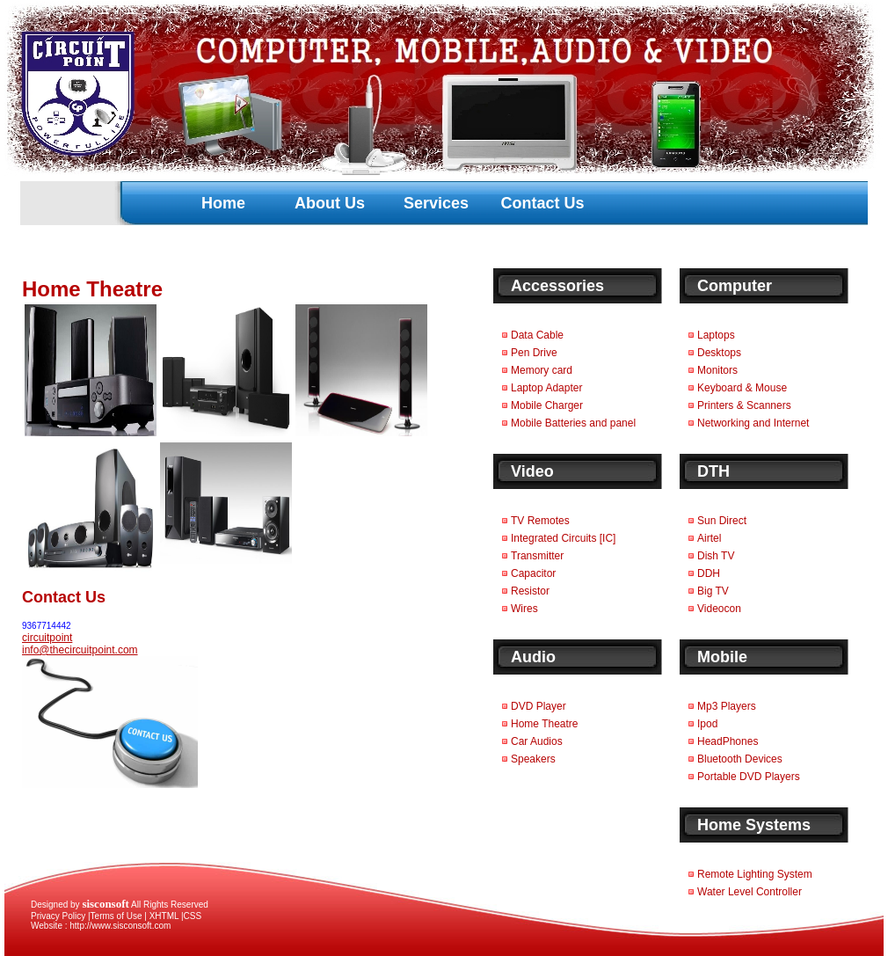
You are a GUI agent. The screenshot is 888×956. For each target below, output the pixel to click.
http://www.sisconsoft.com (120, 925)
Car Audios (537, 741)
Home (223, 203)
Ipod (707, 724)
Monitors (717, 370)
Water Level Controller (749, 892)
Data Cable (537, 335)
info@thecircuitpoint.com (80, 650)
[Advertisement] (324, 172)
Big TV (713, 591)
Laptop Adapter (546, 388)
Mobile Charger (547, 405)
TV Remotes (540, 520)
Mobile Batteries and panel (573, 423)
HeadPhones (727, 741)
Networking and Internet (753, 423)
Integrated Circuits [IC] (563, 538)
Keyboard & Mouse (742, 388)
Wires (524, 608)
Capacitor (533, 573)
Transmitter (537, 556)
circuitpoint (47, 637)
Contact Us (542, 203)
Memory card (541, 370)
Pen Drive (534, 353)
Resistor (530, 591)
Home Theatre (544, 724)
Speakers (533, 759)
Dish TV (715, 556)
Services (436, 203)
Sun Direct (721, 520)
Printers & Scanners (744, 405)
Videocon (719, 608)
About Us (330, 203)
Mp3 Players (726, 706)
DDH (708, 573)
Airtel (709, 538)
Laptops (716, 335)
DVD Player (538, 706)
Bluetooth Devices (739, 759)
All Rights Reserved (145, 904)
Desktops (719, 353)
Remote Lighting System (754, 874)
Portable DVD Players (748, 776)
